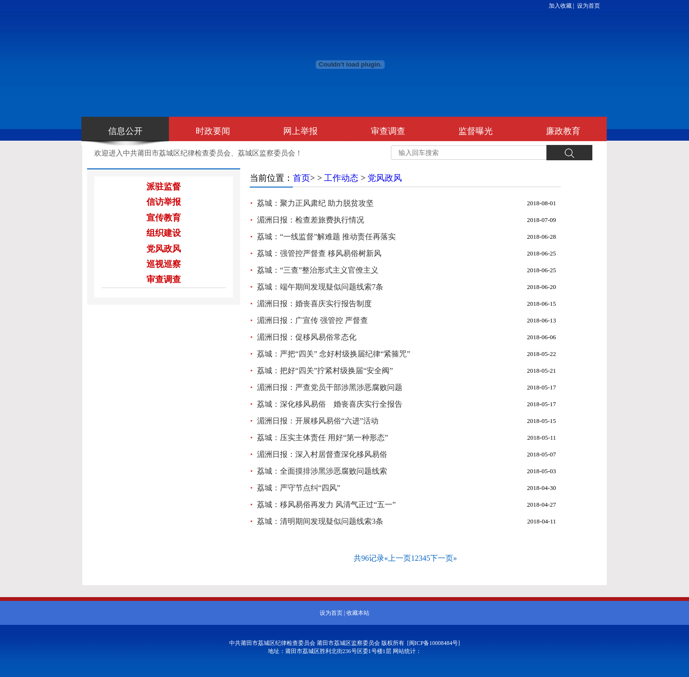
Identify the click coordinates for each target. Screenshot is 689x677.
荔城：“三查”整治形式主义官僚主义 (317, 270)
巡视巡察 (163, 264)
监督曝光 (475, 131)
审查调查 (388, 131)
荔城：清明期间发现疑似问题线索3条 (320, 521)
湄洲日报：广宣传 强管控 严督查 (312, 320)
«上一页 (397, 558)
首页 (301, 178)
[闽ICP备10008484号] (433, 643)
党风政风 (163, 249)
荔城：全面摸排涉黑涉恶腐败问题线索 (322, 471)
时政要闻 (213, 131)
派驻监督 (163, 186)
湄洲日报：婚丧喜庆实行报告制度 (314, 304)
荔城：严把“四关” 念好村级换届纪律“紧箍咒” (333, 354)
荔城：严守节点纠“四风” (298, 488)
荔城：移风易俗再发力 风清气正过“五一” (326, 504)
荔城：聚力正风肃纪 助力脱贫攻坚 (315, 203)
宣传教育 (163, 217)
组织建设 (163, 233)
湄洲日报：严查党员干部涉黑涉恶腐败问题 (329, 387)
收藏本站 (357, 613)
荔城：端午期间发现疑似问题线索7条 (320, 287)
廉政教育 (563, 131)
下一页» (443, 558)
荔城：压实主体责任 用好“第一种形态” (322, 437)
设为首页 (588, 5)
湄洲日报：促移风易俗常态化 (306, 337)
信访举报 (163, 202)
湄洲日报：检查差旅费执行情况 (310, 220)
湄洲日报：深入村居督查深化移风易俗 (322, 454)
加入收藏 (560, 5)
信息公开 (125, 131)
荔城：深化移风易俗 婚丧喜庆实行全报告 (329, 404)
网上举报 (300, 131)
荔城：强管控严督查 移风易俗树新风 (319, 253)
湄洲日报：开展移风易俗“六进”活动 (317, 421)
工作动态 (341, 178)
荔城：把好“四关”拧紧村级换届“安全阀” (325, 370)
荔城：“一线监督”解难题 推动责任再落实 (326, 237)
